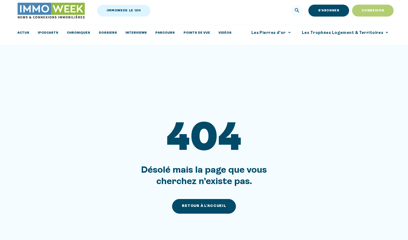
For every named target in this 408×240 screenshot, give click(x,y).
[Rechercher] (297, 10)
